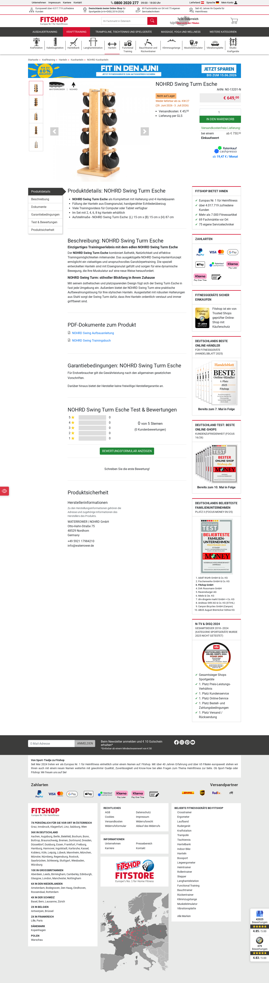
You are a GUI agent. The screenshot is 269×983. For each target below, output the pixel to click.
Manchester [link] (59, 878)
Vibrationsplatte (186, 908)
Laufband (183, 821)
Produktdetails (40, 194)
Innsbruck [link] (43, 827)
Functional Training (188, 885)
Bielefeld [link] (66, 836)
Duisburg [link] (50, 844)
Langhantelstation (188, 881)
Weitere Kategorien (223, 34)
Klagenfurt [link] (56, 827)
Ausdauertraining (45, 34)
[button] (54, 134)
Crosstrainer (184, 812)
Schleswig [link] (52, 860)
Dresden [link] (86, 840)
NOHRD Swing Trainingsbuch (89, 343)
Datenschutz (143, 812)
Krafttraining (76, 34)
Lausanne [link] (51, 901)
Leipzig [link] (52, 852)
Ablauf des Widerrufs (148, 826)
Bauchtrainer (184, 890)
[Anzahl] (220, 114)
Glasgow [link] (36, 878)
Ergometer (183, 817)
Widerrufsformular (115, 826)
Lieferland (196, 2)
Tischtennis (184, 839)
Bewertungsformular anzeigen (127, 453)
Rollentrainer (184, 872)
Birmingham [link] (58, 874)
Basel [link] (34, 901)
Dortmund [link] (75, 840)
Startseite (33, 62)
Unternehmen (39, 2)
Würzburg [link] (36, 864)
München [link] (85, 852)
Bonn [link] (86, 836)
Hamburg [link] (36, 848)
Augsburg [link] (46, 836)
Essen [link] (59, 844)
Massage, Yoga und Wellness (180, 34)
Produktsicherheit (42, 232)
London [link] (46, 878)
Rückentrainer (185, 894)
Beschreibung (40, 202)
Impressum (54, 2)
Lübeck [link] (61, 852)
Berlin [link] (56, 836)
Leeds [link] (46, 874)
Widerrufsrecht (144, 821)
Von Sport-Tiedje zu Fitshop (47, 760)
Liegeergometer (186, 862)
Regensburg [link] (61, 856)
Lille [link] (33, 920)
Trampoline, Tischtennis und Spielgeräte (123, 34)
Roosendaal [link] (38, 892)
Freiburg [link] (81, 844)
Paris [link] (40, 920)
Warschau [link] (37, 939)
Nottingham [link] (74, 878)
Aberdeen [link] (36, 874)
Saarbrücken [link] (38, 860)
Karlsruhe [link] (74, 848)
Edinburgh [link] (86, 874)
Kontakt (78, 2)
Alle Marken (184, 916)
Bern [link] (41, 901)
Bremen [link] (63, 840)
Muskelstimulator (187, 904)
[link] (200, 254)
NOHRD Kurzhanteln (97, 62)
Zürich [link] (61, 901)
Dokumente (38, 209)
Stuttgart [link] (65, 860)
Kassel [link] (85, 848)
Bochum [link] (77, 836)
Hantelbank (184, 844)
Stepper (181, 876)
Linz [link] (66, 827)
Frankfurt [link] (69, 844)
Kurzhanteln (77, 62)
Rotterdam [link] (52, 892)
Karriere (67, 2)
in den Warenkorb (220, 122)
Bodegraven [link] (53, 888)
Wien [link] (84, 827)
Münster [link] (36, 856)
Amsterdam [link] (38, 888)
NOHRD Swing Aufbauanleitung (91, 335)
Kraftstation (184, 830)
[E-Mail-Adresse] (51, 743)
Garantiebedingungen (45, 217)
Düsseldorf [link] (37, 844)
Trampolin (183, 835)
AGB (107, 812)
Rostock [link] (73, 856)
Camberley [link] (73, 874)
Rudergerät (183, 826)
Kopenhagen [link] (38, 930)
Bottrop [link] (35, 840)
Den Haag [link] (66, 888)
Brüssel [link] (49, 911)
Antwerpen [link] (37, 911)
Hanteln (63, 62)
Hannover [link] (48, 848)
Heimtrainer (184, 867)
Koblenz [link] (35, 852)
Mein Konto (229, 2)
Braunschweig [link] (49, 840)
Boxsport (182, 858)
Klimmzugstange (187, 899)
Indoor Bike (183, 849)
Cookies (109, 817)
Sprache (212, 2)
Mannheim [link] (73, 852)
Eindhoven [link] (79, 888)
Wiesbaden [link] (77, 860)
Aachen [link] (35, 836)
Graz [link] (34, 827)
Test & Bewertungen (44, 225)
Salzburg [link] (75, 827)
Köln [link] (44, 852)
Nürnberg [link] (47, 856)
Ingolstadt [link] (61, 848)
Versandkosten (114, 821)
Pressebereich (144, 843)
